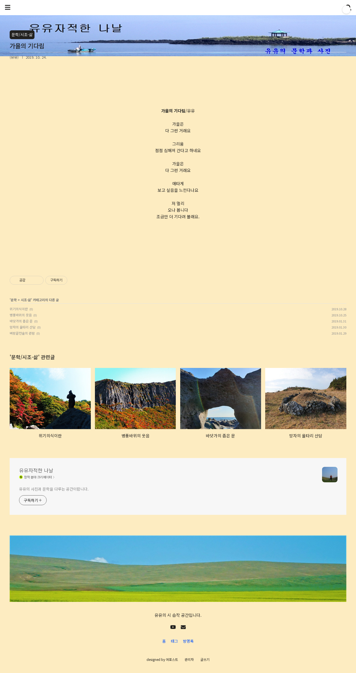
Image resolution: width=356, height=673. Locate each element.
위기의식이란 (19, 308)
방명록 (188, 641)
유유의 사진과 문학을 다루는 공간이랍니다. (54, 489)
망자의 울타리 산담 (23, 327)
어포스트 (172, 659)
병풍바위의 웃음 (21, 315)
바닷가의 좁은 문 (21, 321)
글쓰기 (204, 659)
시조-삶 (26, 299)
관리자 (189, 659)
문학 (14, 299)
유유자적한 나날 (36, 470)
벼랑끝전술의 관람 (22, 333)
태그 (174, 641)
